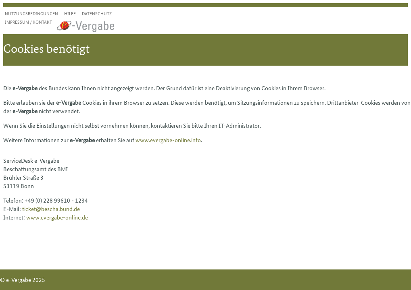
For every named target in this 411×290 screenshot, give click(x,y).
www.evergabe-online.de (57, 217)
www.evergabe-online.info (168, 140)
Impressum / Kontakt (28, 21)
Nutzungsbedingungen (31, 13)
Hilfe (70, 13)
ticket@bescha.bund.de (51, 209)
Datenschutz (97, 13)
